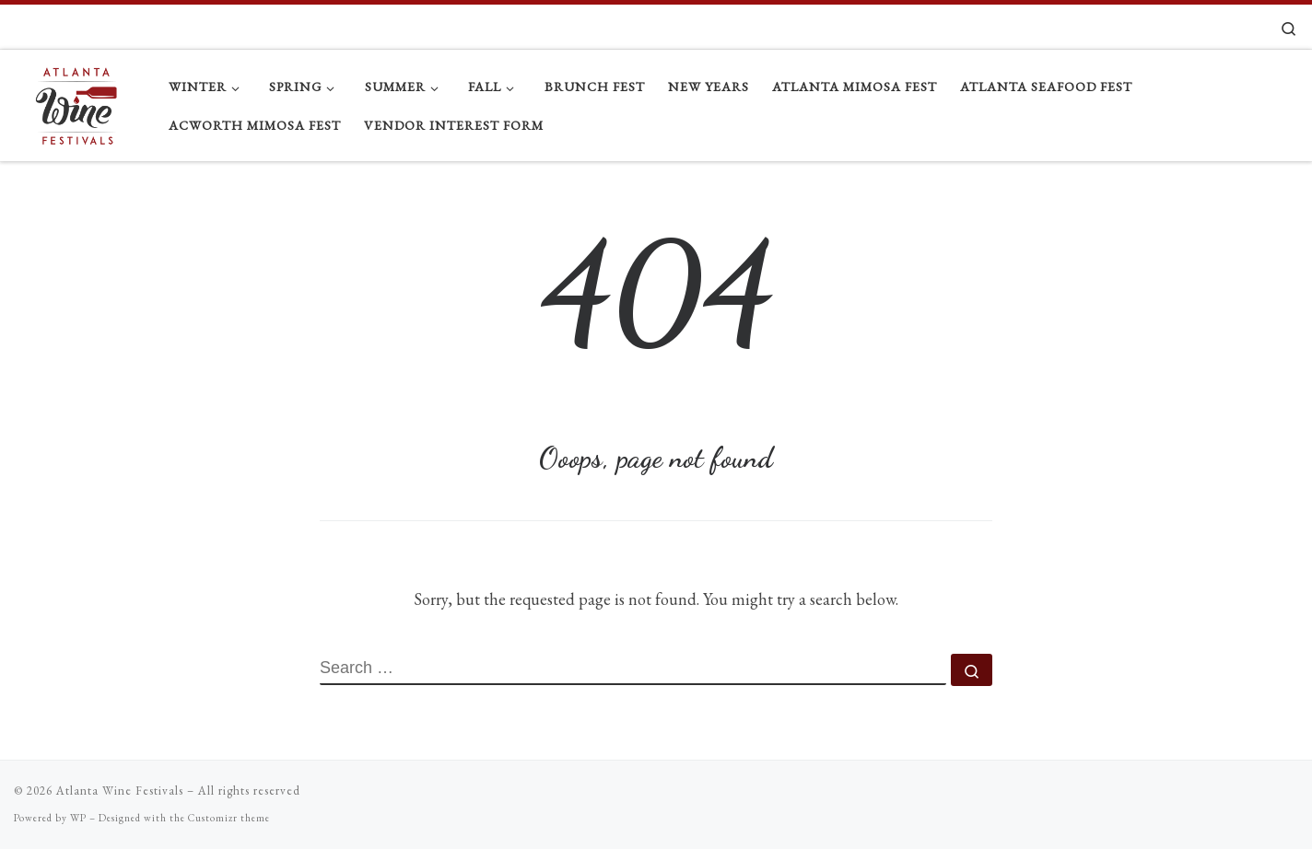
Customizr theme (229, 817)
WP (78, 817)
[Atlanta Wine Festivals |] (77, 101)
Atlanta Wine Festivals (119, 790)
